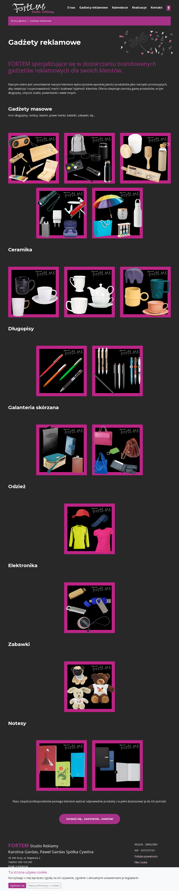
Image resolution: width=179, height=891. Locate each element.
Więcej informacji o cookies (44, 885)
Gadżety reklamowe (93, 7)
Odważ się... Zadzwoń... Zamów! (89, 819)
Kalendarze (120, 7)
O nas (71, 7)
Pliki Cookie (140, 862)
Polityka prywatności (146, 856)
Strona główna (18, 20)
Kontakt (156, 7)
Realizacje (139, 7)
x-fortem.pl (22, 866)
